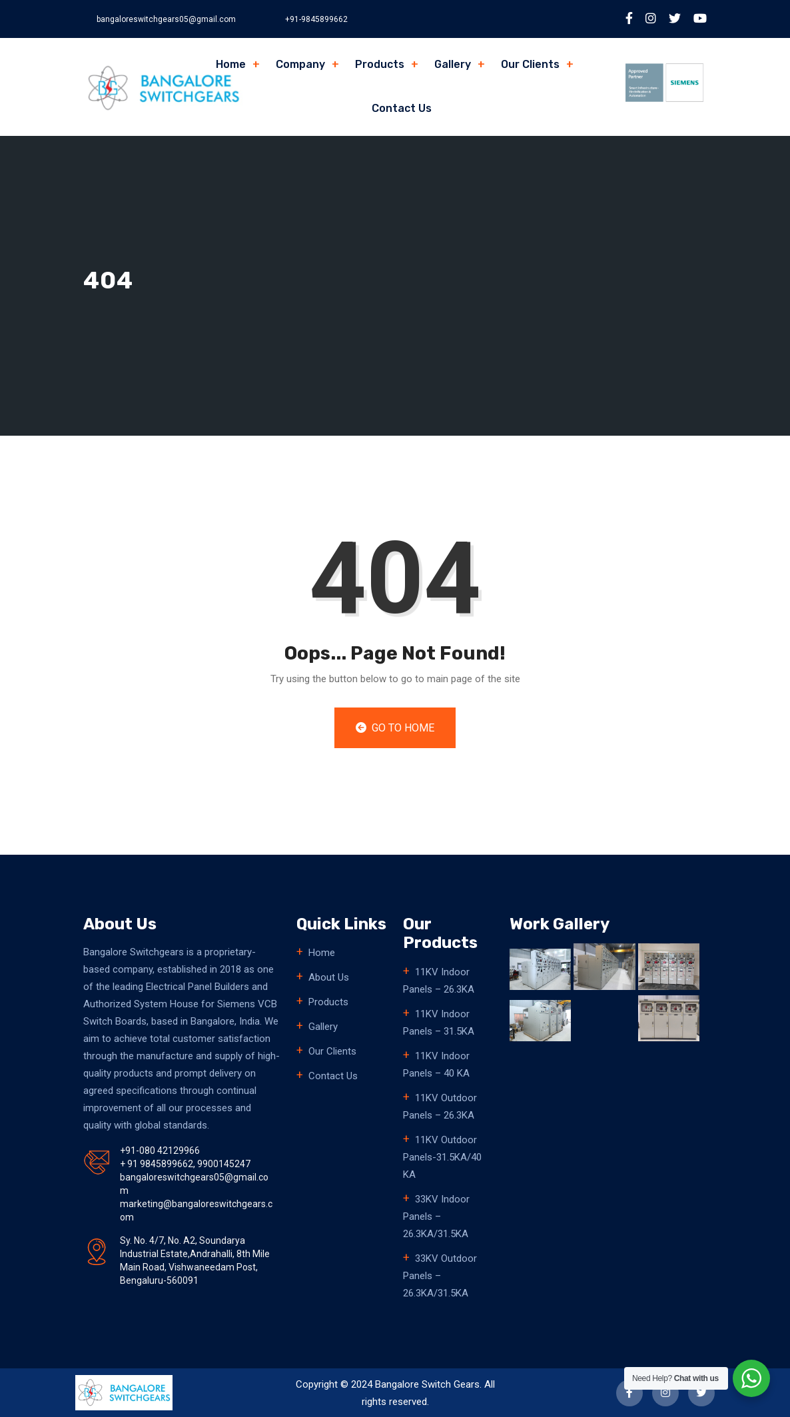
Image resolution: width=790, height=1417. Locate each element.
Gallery (452, 64)
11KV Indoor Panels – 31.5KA (438, 1022)
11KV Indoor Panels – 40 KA (436, 1064)
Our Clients (530, 64)
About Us (328, 977)
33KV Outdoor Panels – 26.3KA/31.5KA (440, 1275)
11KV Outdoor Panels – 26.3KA (440, 1106)
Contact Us (402, 108)
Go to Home (395, 727)
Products (379, 64)
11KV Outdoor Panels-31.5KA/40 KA (442, 1157)
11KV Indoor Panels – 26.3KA (438, 980)
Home (231, 64)
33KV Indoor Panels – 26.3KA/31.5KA (436, 1216)
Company (300, 64)
